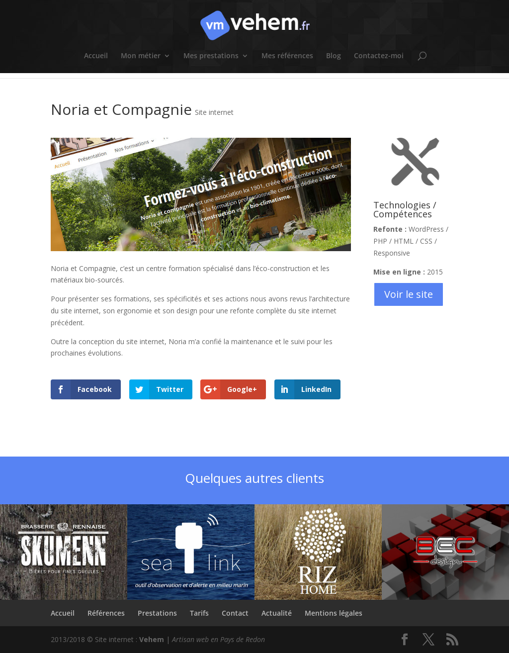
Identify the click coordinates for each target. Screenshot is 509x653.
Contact (235, 613)
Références (106, 613)
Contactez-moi (379, 56)
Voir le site (408, 294)
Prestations (157, 613)
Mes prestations (211, 56)
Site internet (214, 112)
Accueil (96, 56)
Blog (333, 56)
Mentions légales (333, 613)
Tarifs (199, 613)
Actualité (276, 613)
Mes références (287, 56)
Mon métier (141, 56)
